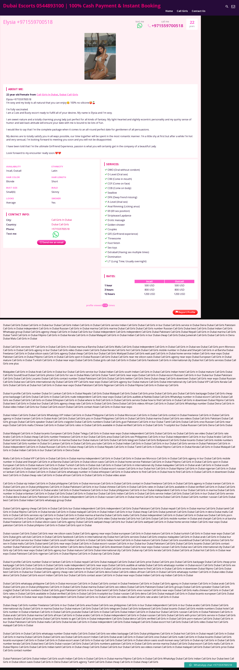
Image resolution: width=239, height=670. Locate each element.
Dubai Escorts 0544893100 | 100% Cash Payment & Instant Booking (82, 5)
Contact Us (198, 6)
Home (169, 6)
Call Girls (182, 6)
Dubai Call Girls (68, 92)
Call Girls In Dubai (47, 92)
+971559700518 (165, 23)
